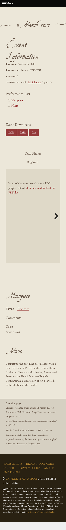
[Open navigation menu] (4, 3)
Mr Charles (34, 82)
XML (23, 132)
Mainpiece (17, 100)
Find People (12, 480)
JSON (11, 132)
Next (55, 224)
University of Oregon (21, 486)
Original (41, 162)
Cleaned (22, 170)
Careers (9, 476)
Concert (23, 317)
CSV (34, 132)
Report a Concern (40, 472)
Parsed (41, 170)
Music (14, 105)
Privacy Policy (30, 476)
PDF (22, 162)
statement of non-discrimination (41, 520)
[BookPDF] (33, 224)
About (49, 476)
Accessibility (13, 472)
